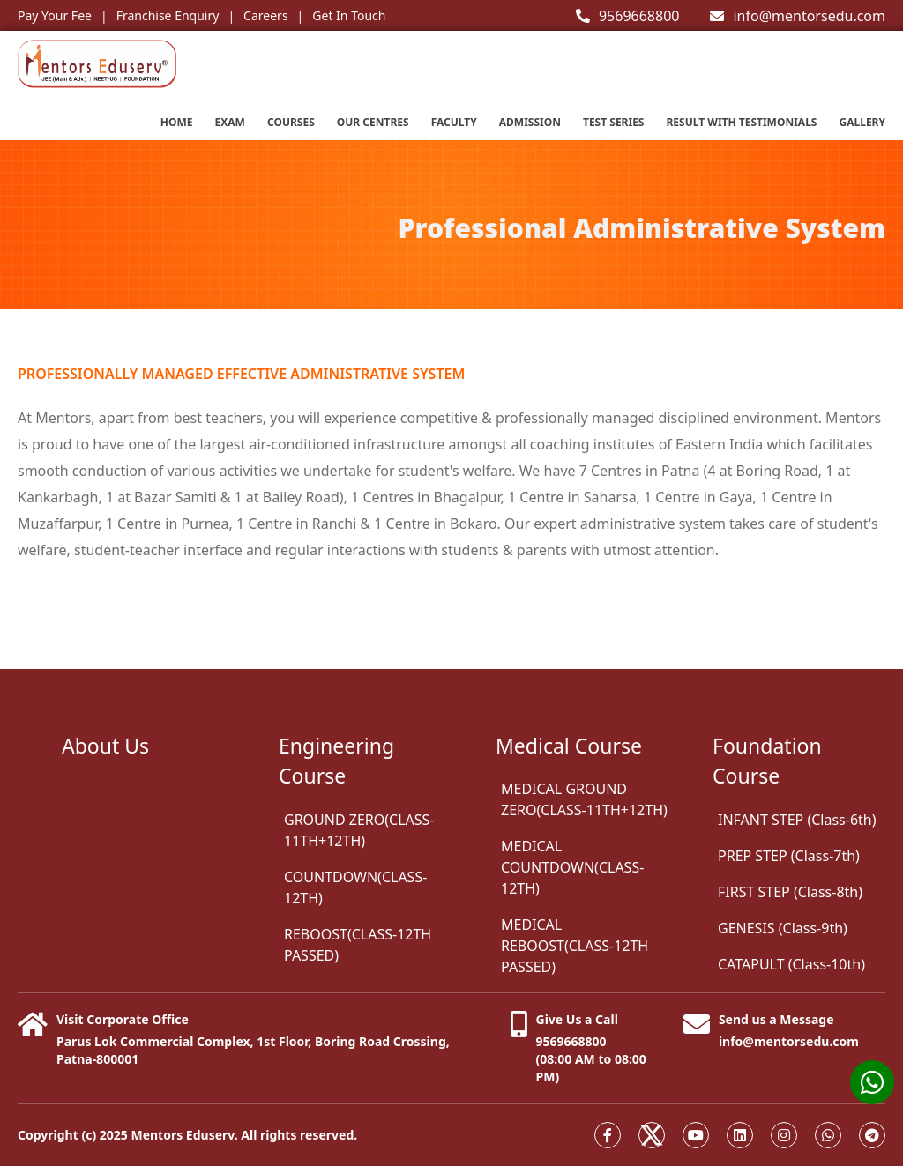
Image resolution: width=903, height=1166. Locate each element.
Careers (265, 15)
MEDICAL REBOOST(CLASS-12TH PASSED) (574, 946)
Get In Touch (348, 15)
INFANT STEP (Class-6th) (797, 819)
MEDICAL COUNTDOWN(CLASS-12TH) (572, 867)
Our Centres (373, 122)
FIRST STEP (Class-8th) (790, 892)
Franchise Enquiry (168, 15)
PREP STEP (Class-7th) (789, 855)
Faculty (454, 122)
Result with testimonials (741, 122)
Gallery (862, 122)
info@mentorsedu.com (797, 16)
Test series (614, 122)
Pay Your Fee (55, 15)
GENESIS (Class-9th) (782, 928)
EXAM (230, 122)
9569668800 (628, 16)
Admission (530, 122)
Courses (291, 122)
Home (176, 122)
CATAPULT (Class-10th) (791, 964)
